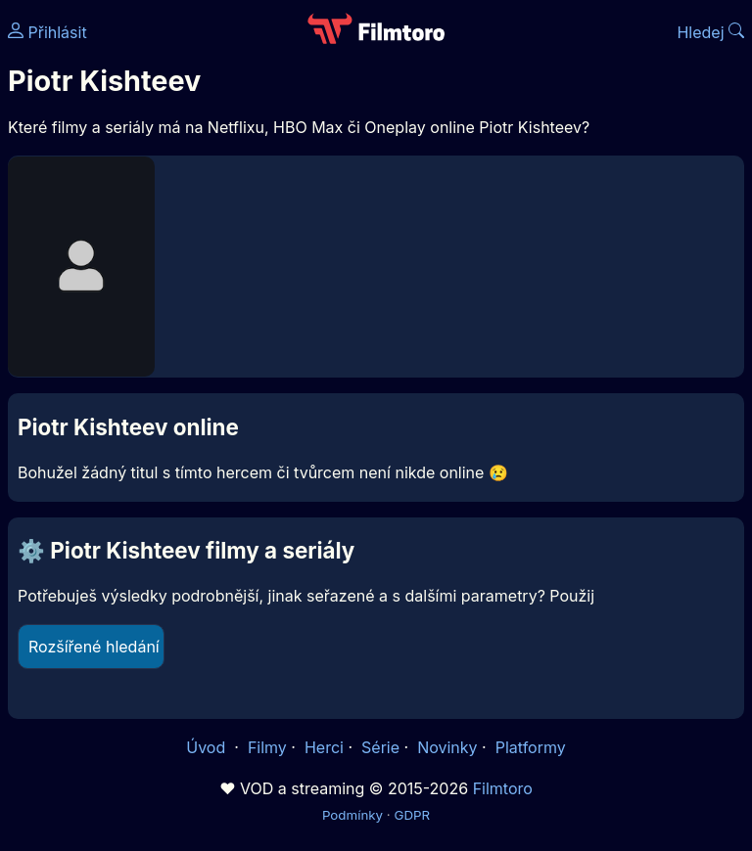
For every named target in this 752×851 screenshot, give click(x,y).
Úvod (207, 747)
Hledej (710, 32)
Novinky (447, 747)
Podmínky (352, 815)
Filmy (267, 747)
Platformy (530, 747)
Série (380, 747)
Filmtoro (503, 788)
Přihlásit (47, 32)
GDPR (412, 815)
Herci (324, 747)
